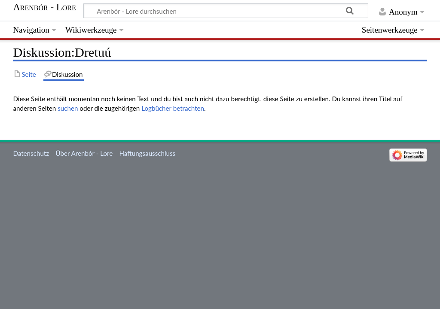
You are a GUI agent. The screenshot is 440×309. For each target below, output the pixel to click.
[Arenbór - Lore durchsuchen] (226, 11)
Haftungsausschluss (147, 153)
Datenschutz (31, 153)
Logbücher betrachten (172, 108)
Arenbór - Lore (44, 7)
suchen (68, 108)
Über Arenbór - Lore (84, 153)
